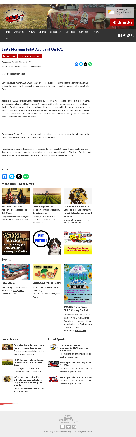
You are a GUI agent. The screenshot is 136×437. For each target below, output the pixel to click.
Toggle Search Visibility (132, 35)
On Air (7, 38)
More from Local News (31, 56)
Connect (83, 31)
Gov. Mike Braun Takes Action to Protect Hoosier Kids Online (16, 201)
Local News (10, 339)
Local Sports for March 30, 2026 (76, 377)
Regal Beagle (80, 331)
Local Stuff (55, 31)
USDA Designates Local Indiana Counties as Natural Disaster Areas (47, 201)
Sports (42, 31)
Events (6, 259)
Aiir (76, 432)
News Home (11, 56)
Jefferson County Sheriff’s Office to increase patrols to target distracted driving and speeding (78, 203)
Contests (70, 31)
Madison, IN (122, 10)
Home (7, 31)
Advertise (19, 31)
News (32, 31)
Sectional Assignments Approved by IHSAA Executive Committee (74, 348)
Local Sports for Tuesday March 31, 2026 (76, 363)
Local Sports (57, 339)
